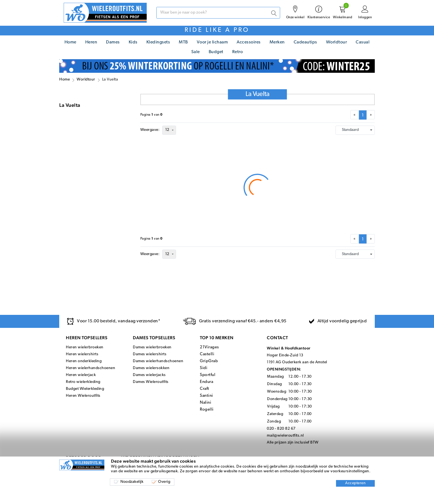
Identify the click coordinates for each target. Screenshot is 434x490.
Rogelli (207, 410)
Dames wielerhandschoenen (158, 361)
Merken (277, 42)
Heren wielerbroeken (85, 347)
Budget (216, 52)
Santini (206, 396)
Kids (133, 42)
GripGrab (209, 361)
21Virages (209, 347)
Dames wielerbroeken (152, 347)
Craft (204, 389)
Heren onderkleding (84, 361)
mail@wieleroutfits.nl (285, 436)
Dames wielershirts (149, 354)
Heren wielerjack (81, 375)
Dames (113, 42)
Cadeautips (305, 42)
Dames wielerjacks (149, 375)
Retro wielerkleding (83, 382)
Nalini (205, 403)
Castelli (207, 354)
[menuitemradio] (363, 115)
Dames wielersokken (151, 368)
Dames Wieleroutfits (151, 382)
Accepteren (355, 483)
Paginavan (151, 114)
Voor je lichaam (212, 42)
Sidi (203, 368)
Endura (206, 382)
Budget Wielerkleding (85, 389)
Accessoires (249, 42)
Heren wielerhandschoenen (90, 368)
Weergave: (150, 130)
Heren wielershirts (82, 354)
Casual (363, 42)
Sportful (207, 375)
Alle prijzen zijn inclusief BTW (293, 442)
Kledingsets (158, 42)
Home (70, 42)
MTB (183, 42)
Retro (237, 52)
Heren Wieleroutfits (83, 396)
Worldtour (336, 42)
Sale (195, 52)
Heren (91, 42)
